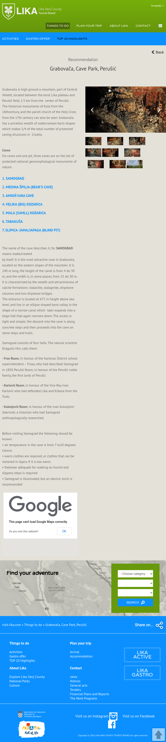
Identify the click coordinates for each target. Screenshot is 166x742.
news (73, 676)
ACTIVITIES (10, 39)
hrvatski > (157, 6)
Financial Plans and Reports (89, 694)
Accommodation (81, 656)
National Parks (20, 681)
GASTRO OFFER (38, 39)
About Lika (18, 668)
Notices (75, 681)
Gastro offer (18, 656)
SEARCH (135, 602)
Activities (16, 652)
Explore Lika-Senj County (27, 676)
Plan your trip (80, 643)
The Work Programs (83, 698)
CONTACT (143, 26)
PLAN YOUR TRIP (89, 26)
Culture (15, 685)
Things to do (19, 643)
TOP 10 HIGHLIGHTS (72, 39)
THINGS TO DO (58, 26)
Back (157, 52)
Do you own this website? (23, 531)
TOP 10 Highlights (22, 660)
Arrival (74, 652)
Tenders (75, 689)
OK (64, 531)
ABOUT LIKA (119, 26)
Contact (76, 668)
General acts (78, 685)
